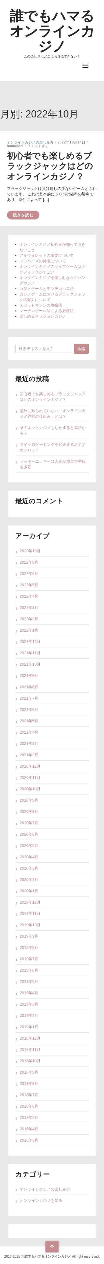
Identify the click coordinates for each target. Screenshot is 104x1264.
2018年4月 (29, 1129)
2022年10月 (30, 551)
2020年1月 (29, 891)
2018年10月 (30, 1061)
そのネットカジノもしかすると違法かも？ (53, 430)
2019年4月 (29, 993)
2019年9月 (29, 936)
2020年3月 (29, 868)
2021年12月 (30, 641)
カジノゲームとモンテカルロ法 (46, 288)
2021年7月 (29, 698)
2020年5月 (29, 845)
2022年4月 (29, 596)
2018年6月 (29, 1106)
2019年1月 (29, 1027)
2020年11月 (30, 777)
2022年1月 (29, 630)
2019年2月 (29, 1015)
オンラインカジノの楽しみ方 (30, 142)
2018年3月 (29, 1140)
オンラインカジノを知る (41, 1200)
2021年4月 (29, 732)
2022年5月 (29, 585)
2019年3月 (29, 1004)
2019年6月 (29, 970)
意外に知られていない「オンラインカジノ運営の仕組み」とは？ (53, 413)
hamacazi (15, 146)
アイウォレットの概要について (46, 255)
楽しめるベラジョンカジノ (42, 316)
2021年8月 (29, 687)
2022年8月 (29, 562)
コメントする (38, 146)
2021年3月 (29, 743)
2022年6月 (29, 573)
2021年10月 (30, 664)
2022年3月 (29, 607)
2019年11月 (30, 913)
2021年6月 (29, 709)
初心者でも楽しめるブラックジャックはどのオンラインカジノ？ (50, 166)
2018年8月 (29, 1083)
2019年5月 (29, 981)
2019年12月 (30, 902)
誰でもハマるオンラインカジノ (52, 31)
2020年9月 (29, 800)
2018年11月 (30, 1049)
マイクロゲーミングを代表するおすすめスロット (53, 447)
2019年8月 (29, 947)
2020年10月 (30, 789)
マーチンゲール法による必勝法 (46, 310)
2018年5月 (29, 1117)
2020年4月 (29, 857)
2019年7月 (29, 959)
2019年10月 (30, 925)
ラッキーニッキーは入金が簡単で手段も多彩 (53, 464)
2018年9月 (29, 1072)
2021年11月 (30, 653)
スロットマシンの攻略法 (40, 305)
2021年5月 (29, 721)
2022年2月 (29, 619)
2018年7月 (29, 1095)
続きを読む (23, 215)
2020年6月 (29, 834)
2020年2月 (29, 879)
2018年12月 (30, 1038)
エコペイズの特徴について (42, 261)
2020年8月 (29, 811)
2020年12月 (30, 766)
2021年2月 (29, 755)
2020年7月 (29, 823)
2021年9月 (29, 675)
